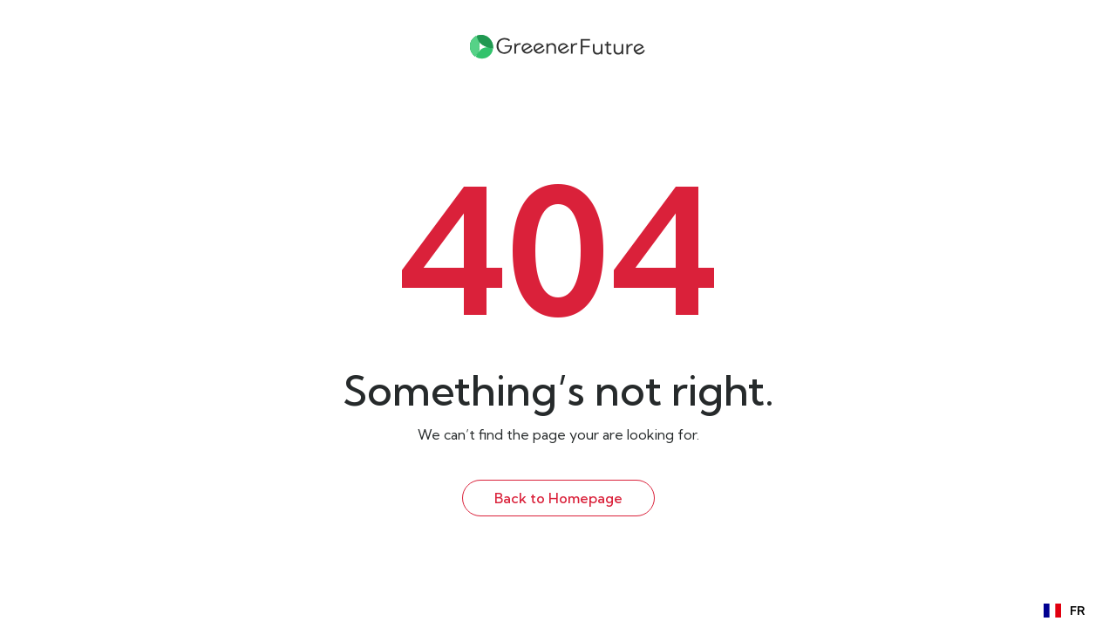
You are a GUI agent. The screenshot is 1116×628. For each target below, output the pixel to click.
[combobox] (1065, 610)
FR (1064, 611)
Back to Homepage (558, 498)
